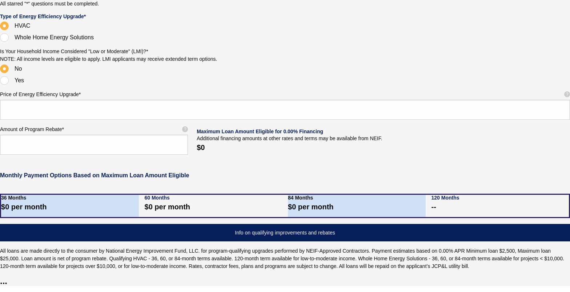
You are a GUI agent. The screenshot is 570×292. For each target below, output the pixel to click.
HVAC (22, 26)
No (18, 69)
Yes (19, 80)
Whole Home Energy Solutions (54, 37)
